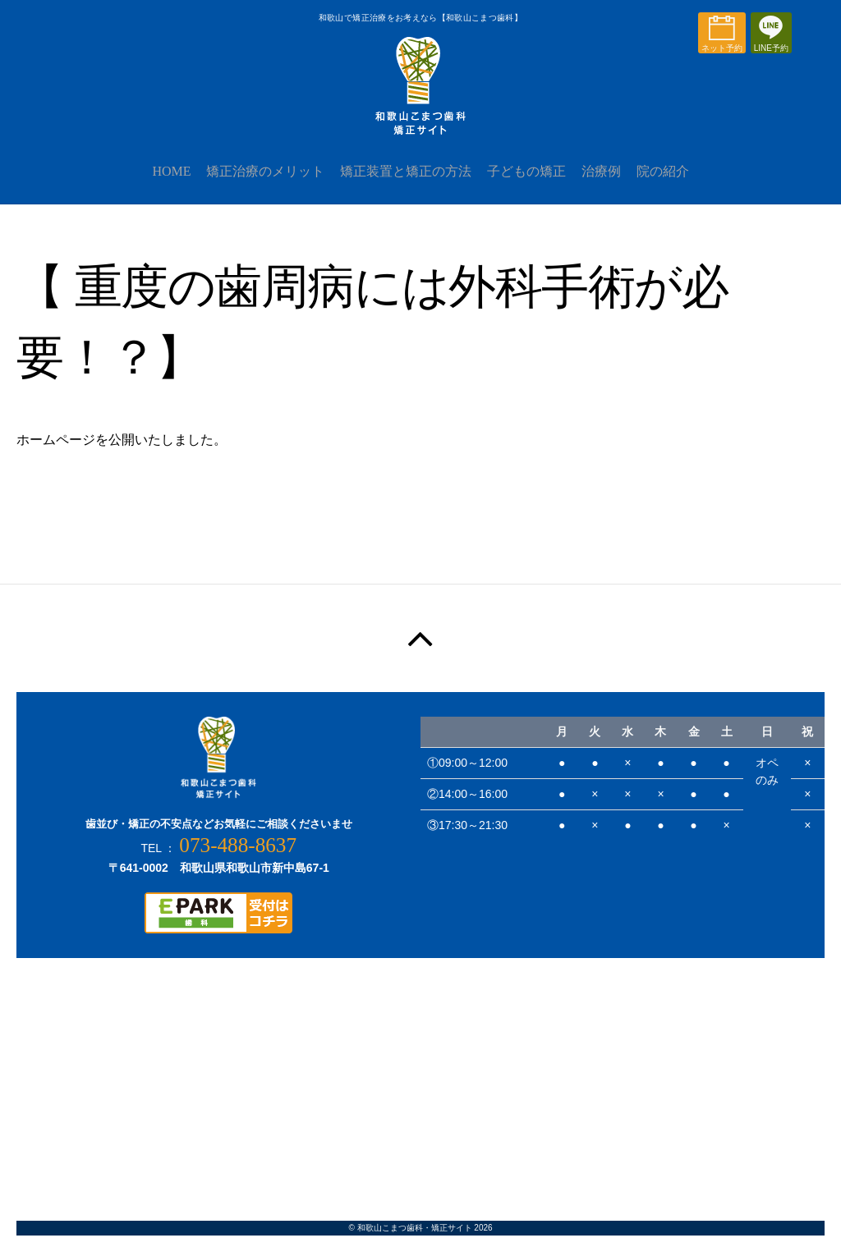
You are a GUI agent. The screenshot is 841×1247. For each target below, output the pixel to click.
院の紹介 (679, 182)
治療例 (611, 182)
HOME (155, 182)
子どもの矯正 (529, 182)
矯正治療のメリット (255, 182)
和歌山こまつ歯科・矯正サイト (414, 1239)
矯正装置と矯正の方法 (402, 182)
